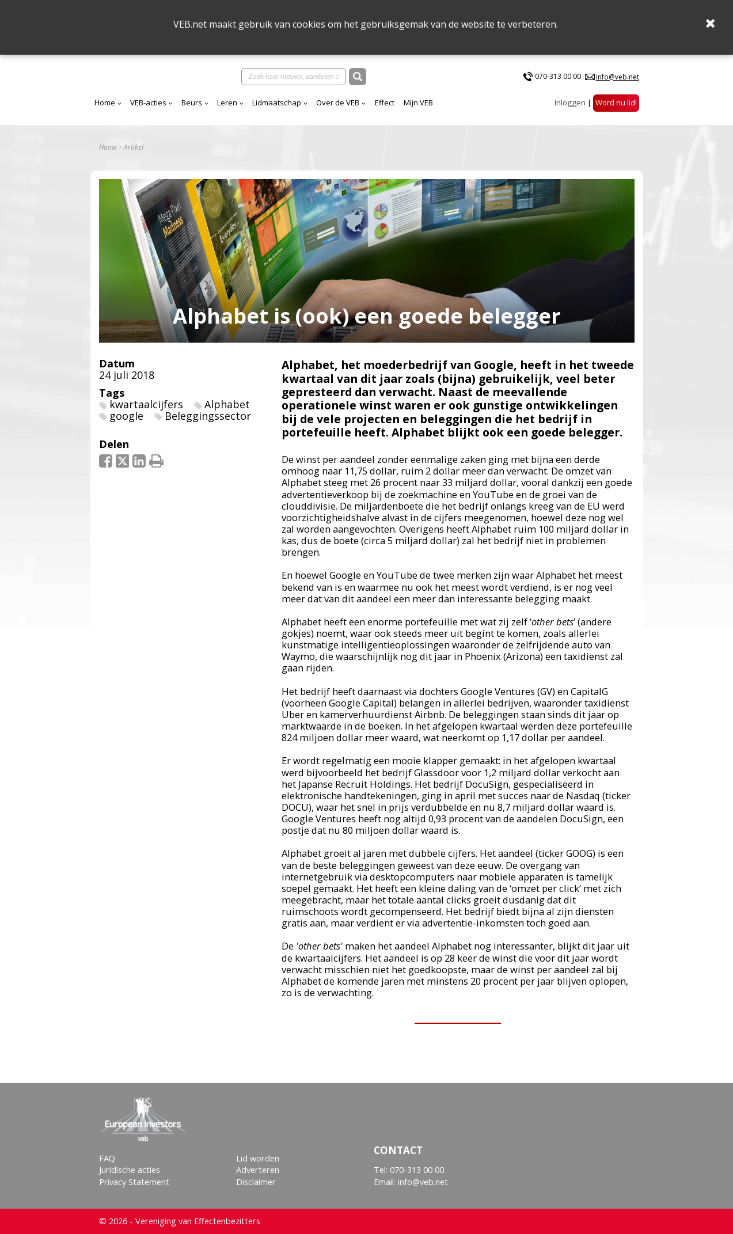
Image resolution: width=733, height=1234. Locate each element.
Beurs (191, 102)
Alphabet (227, 404)
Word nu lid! (616, 102)
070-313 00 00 (558, 76)
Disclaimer (256, 1181)
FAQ (107, 1158)
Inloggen (570, 102)
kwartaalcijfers (146, 404)
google (126, 416)
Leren (227, 102)
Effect (384, 102)
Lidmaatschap (276, 102)
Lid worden (257, 1158)
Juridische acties (129, 1169)
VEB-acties (148, 102)
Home (104, 102)
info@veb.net (617, 77)
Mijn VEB (418, 102)
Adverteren (257, 1169)
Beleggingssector (208, 416)
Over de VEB (337, 102)
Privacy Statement (134, 1181)
